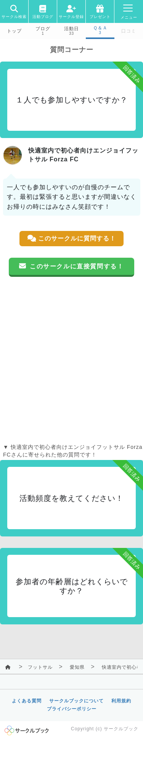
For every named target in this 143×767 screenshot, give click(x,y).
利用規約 (121, 701)
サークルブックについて (76, 701)
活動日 (71, 28)
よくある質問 (27, 701)
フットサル (40, 667)
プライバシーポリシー (71, 709)
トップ (14, 31)
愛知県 (77, 667)
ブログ (42, 28)
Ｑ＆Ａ (100, 28)
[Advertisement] (71, 360)
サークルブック (121, 728)
